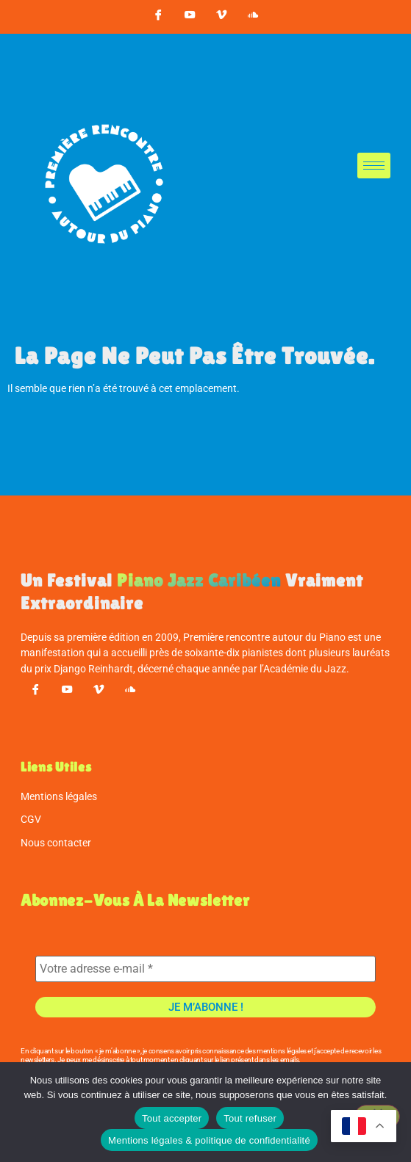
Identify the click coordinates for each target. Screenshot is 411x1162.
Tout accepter (171, 1118)
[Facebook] (158, 17)
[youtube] (190, 17)
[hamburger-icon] (373, 165)
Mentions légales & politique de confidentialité (209, 1140)
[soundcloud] (253, 17)
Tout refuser (250, 1118)
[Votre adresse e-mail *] (205, 969)
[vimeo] (221, 17)
